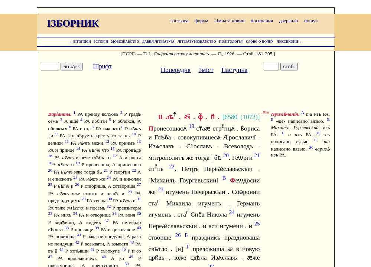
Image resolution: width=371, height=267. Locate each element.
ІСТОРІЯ (101, 41)
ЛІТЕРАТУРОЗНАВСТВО (197, 41)
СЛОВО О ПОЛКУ (260, 41)
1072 (249, 117)
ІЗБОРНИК (73, 23)
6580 (231, 117)
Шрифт (102, 66)
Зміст (206, 69)
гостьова (179, 20)
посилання (262, 20)
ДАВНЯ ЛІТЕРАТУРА (158, 41)
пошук (311, 20)
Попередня (176, 69)
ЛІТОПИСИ (82, 41)
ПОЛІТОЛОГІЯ (231, 41)
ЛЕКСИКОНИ (287, 41)
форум (201, 20)
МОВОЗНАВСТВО (125, 41)
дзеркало (288, 20)
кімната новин (229, 20)
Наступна (234, 69)
